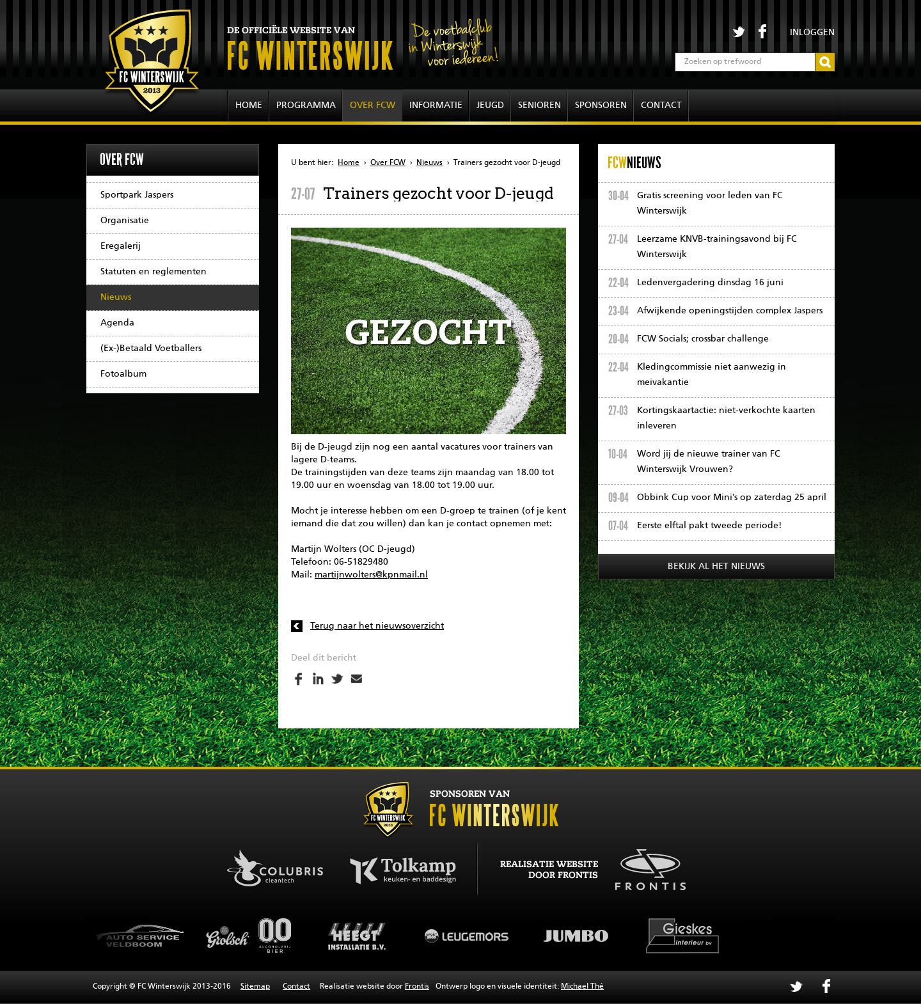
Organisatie (124, 220)
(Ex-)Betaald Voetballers (150, 348)
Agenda (117, 322)
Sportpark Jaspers (136, 195)
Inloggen (812, 32)
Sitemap (255, 987)
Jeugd (490, 105)
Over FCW (372, 105)
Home (248, 105)
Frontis (417, 987)
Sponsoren (601, 105)
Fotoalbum (123, 374)
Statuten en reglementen (153, 271)
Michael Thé (582, 987)
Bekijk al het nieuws (716, 566)
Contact (661, 105)
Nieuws (115, 297)
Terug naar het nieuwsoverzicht (377, 626)
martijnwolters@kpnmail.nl (371, 574)
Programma (306, 105)
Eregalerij (120, 246)
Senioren (539, 105)
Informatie (435, 105)
